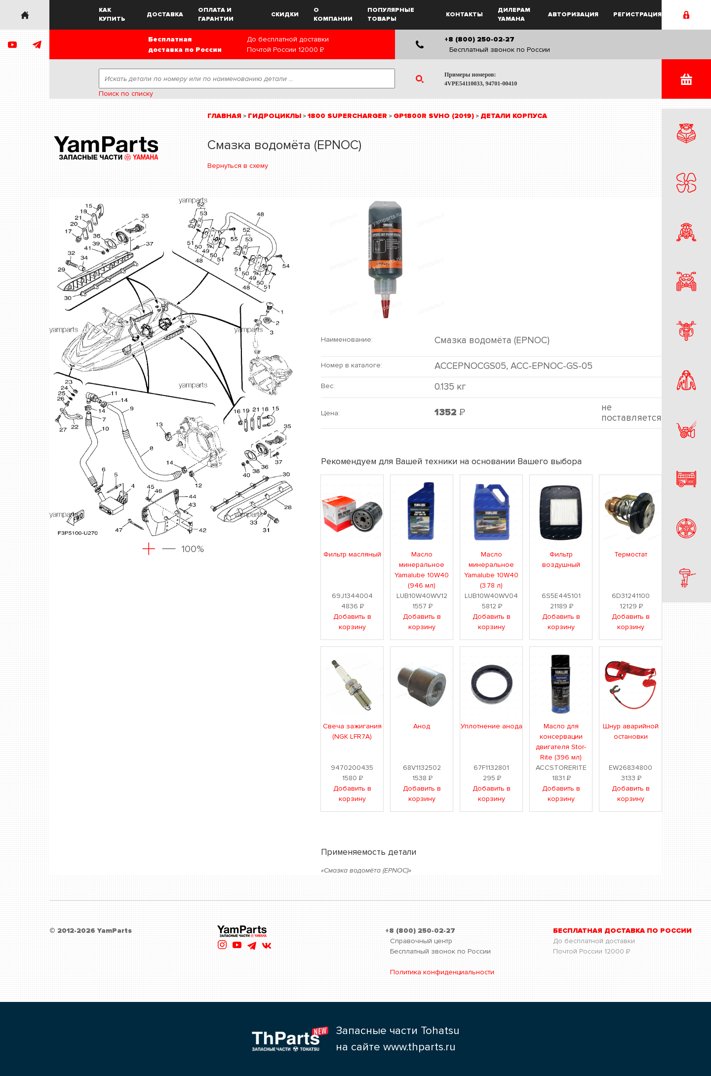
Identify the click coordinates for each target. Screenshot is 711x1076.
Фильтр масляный (352, 554)
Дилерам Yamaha (514, 14)
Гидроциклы (274, 116)
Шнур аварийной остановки (631, 731)
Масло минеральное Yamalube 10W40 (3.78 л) (491, 570)
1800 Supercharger (347, 116)
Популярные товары (390, 14)
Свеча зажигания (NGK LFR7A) (352, 731)
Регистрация (637, 14)
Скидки (285, 14)
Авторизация (573, 14)
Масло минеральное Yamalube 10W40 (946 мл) (422, 570)
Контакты (464, 14)
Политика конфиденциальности (442, 972)
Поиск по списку (126, 93)
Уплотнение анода (491, 726)
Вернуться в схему (237, 165)
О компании (333, 14)
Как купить (112, 14)
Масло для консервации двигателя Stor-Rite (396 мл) (561, 741)
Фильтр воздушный (561, 559)
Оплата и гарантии (216, 14)
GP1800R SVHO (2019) (434, 116)
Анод (421, 726)
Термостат (630, 554)
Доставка (165, 14)
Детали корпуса (513, 116)
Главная (224, 116)
